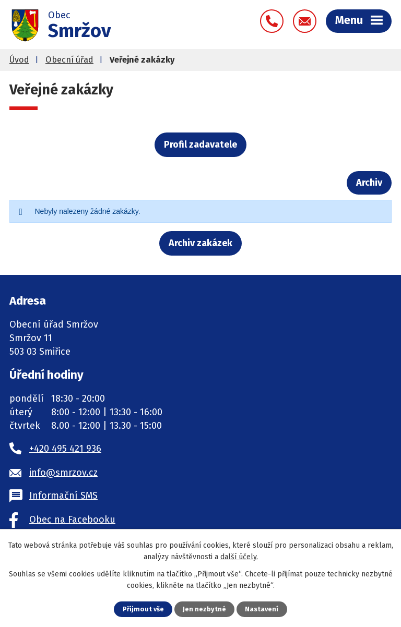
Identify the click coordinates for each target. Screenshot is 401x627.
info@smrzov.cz (63, 472)
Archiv (369, 182)
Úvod (19, 60)
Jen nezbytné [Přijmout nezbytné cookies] (204, 609)
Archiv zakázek (200, 243)
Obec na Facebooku (72, 519)
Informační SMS (63, 495)
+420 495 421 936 (65, 448)
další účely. (239, 556)
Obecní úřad (69, 60)
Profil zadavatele (200, 144)
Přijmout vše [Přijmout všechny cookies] (143, 609)
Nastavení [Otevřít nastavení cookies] (261, 609)
